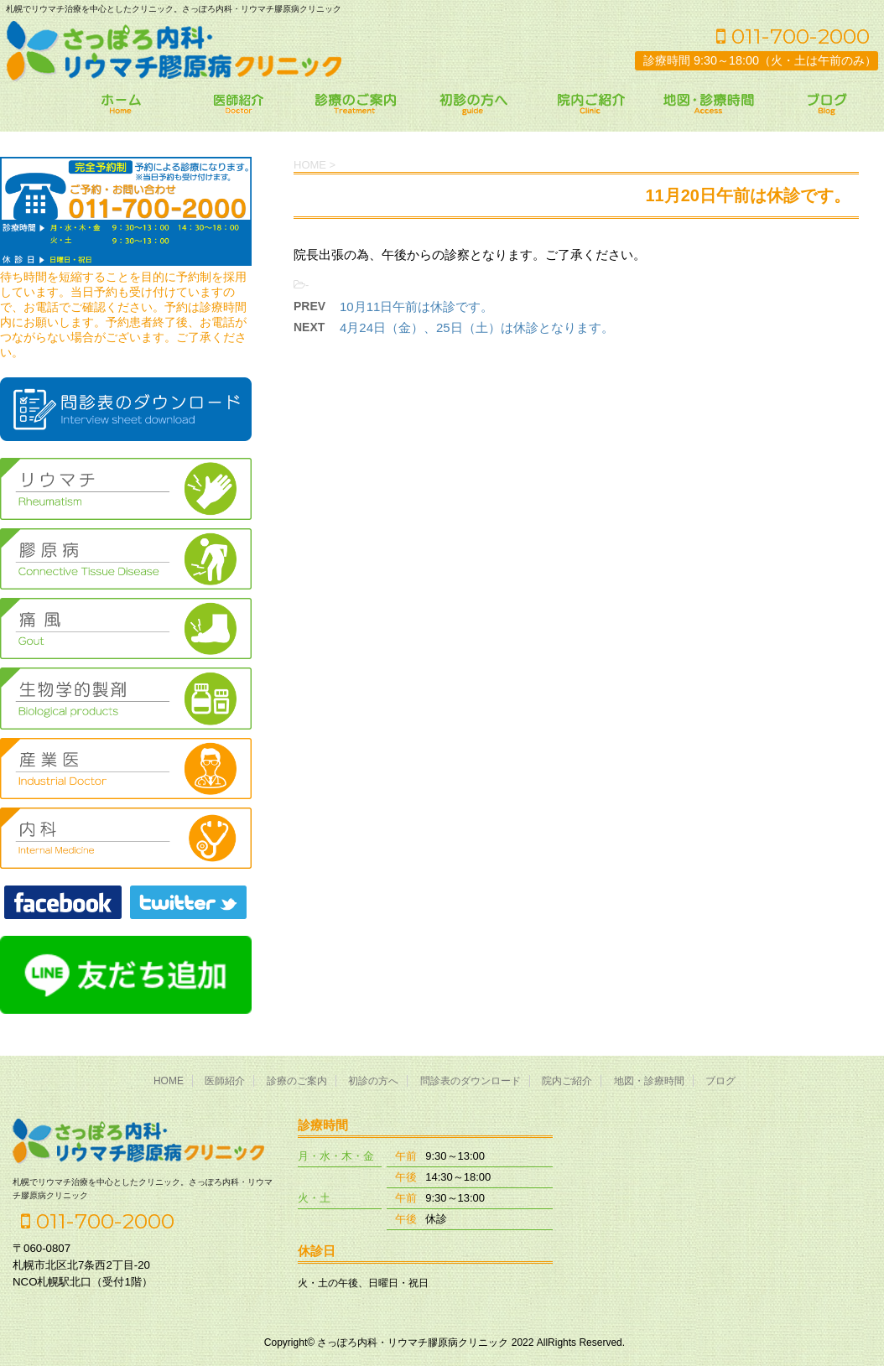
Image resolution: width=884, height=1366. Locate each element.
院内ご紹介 (567, 1081)
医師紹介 (225, 1081)
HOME (168, 1081)
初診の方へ (373, 1081)
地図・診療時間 (649, 1081)
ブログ (720, 1081)
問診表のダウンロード (470, 1081)
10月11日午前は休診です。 (416, 306)
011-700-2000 (793, 36)
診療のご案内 (297, 1081)
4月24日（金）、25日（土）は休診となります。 (477, 327)
